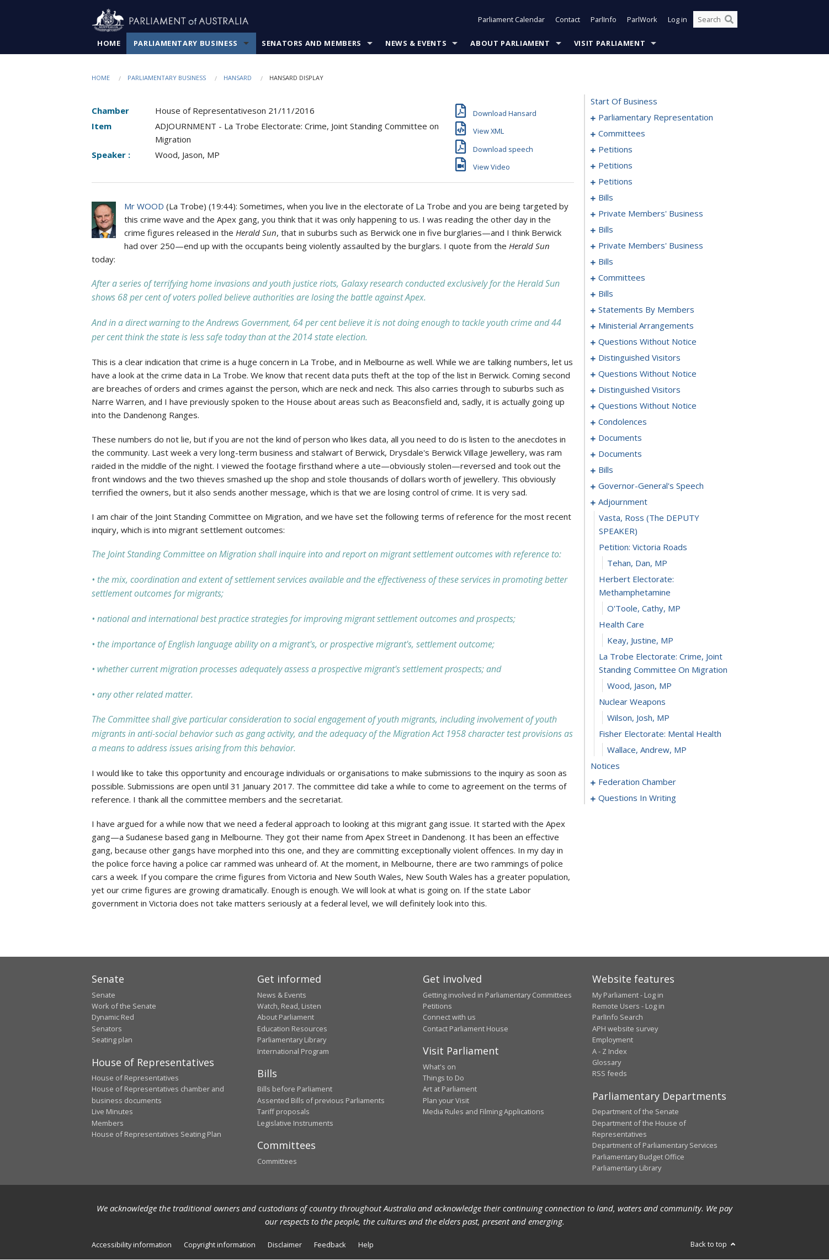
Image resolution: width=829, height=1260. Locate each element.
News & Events (416, 44)
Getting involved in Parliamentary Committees (497, 995)
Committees (277, 1161)
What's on (439, 1067)
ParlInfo (604, 21)
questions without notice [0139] (647, 341)
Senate (103, 995)
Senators (107, 1029)
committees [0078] (621, 277)
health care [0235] (621, 624)
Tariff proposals (283, 1112)
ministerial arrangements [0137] (646, 325)
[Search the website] (715, 21)
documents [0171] (620, 438)
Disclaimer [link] (285, 1245)
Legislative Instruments (295, 1123)
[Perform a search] (729, 21)
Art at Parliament (450, 1089)
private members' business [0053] (650, 213)
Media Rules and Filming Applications (483, 1112)
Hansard (238, 78)
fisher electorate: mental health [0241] (660, 734)
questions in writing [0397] (637, 798)
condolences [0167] (622, 422)
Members (108, 1123)
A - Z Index (609, 1051)
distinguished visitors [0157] (639, 390)
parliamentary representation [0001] (655, 117)
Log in (677, 21)
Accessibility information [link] (132, 1245)
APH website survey (625, 1029)
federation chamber (637, 782)
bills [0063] (605, 229)
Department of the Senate (635, 1112)
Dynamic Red (113, 1017)
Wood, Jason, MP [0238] (639, 686)
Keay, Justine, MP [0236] (640, 640)
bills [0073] (605, 261)
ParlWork (642, 21)
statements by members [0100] (646, 309)
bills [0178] (605, 470)
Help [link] (366, 1245)
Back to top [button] (713, 1244)
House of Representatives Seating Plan (156, 1135)
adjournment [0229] (622, 502)
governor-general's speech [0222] (651, 486)
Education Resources (292, 1029)
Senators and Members (312, 44)
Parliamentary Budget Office (638, 1157)
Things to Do (443, 1078)
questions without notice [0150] (647, 373)
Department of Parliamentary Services (655, 1146)
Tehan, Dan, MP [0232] (637, 563)
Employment (612, 1040)
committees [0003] (621, 133)
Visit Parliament (609, 44)
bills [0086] (605, 293)
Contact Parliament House (465, 1029)
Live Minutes (112, 1112)
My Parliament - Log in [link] (627, 995)
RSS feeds (609, 1074)
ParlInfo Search (617, 1017)
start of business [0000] (624, 101)
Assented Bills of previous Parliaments (321, 1101)
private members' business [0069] (650, 245)
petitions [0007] (615, 149)
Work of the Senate (124, 1006)
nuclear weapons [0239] (632, 702)
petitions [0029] (615, 165)
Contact (567, 21)
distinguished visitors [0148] (639, 357)
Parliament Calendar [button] (511, 21)
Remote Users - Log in (628, 1006)
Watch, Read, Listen (289, 1006)
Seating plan (112, 1040)
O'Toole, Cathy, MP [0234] (644, 608)
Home (109, 44)
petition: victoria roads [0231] (643, 547)
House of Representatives (135, 1078)
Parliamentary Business (186, 44)
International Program (293, 1051)
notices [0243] (605, 766)
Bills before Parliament (294, 1089)
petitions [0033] (615, 181)
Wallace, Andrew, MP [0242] (647, 750)
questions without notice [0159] (647, 406)
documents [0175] (620, 454)
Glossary (606, 1063)
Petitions (437, 1006)
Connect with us (449, 1017)
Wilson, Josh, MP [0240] (638, 718)
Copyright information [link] (220, 1245)
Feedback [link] (330, 1245)
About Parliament (510, 44)
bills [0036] (605, 197)
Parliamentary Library (291, 1040)
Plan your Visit (446, 1101)
